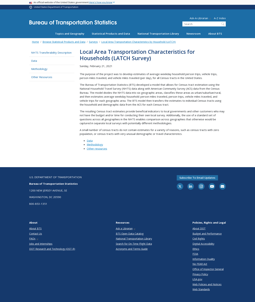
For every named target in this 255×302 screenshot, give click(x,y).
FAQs (34, 238)
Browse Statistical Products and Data (63, 41)
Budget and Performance (207, 233)
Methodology (39, 69)
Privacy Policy (200, 274)
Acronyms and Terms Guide (132, 249)
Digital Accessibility (203, 243)
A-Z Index (220, 18)
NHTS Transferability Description (51, 52)
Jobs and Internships (40, 243)
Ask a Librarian (126, 228)
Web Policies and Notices (207, 284)
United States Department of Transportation (56, 7)
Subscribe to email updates (197, 177)
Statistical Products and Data (111, 33)
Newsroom (193, 33)
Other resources (97, 148)
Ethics (195, 249)
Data (34, 60)
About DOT (199, 228)
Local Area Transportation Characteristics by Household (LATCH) (138, 41)
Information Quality (203, 259)
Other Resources (41, 77)
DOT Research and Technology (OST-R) (52, 249)
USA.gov (197, 279)
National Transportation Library (158, 33)
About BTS (215, 33)
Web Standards (201, 289)
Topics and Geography (69, 33)
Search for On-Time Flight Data (134, 243)
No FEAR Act (199, 264)
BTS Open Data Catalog (130, 233)
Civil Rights (198, 238)
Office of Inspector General (208, 269)
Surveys (93, 41)
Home (35, 41)
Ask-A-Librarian (200, 18)
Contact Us (35, 233)
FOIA (195, 254)
